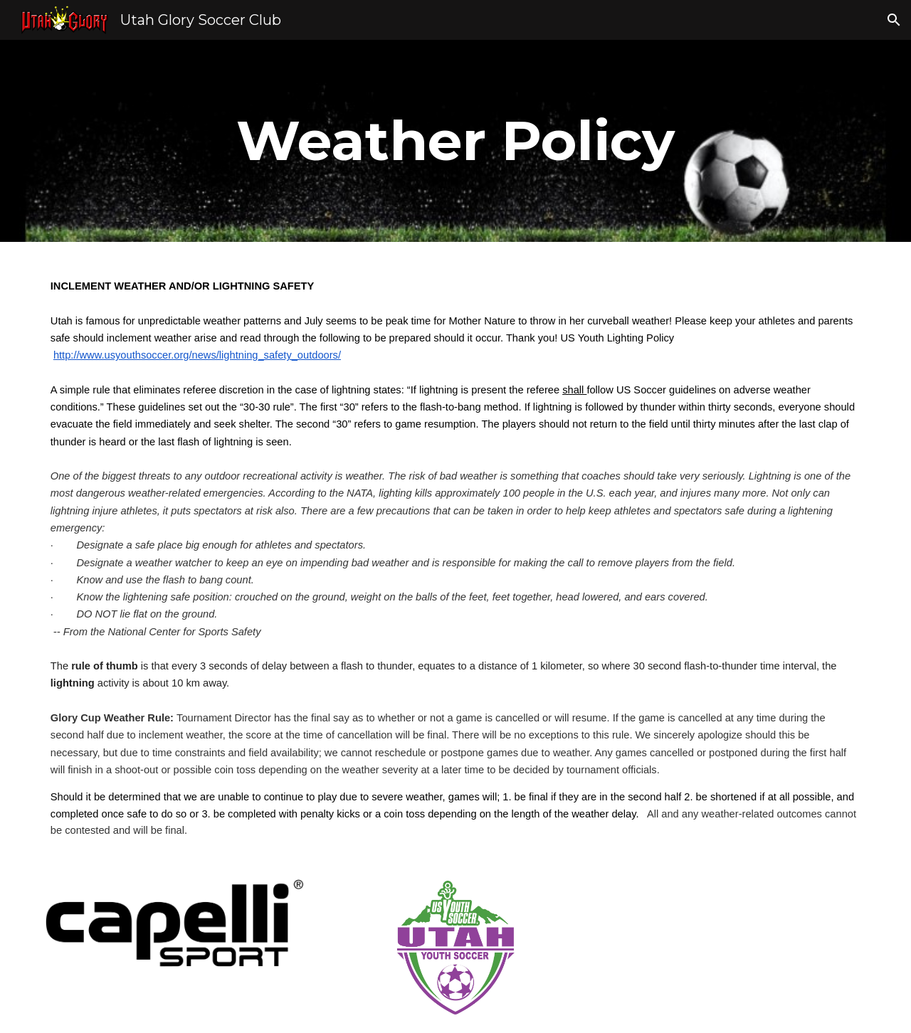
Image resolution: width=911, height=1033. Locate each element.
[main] (455, 141)
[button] (894, 20)
